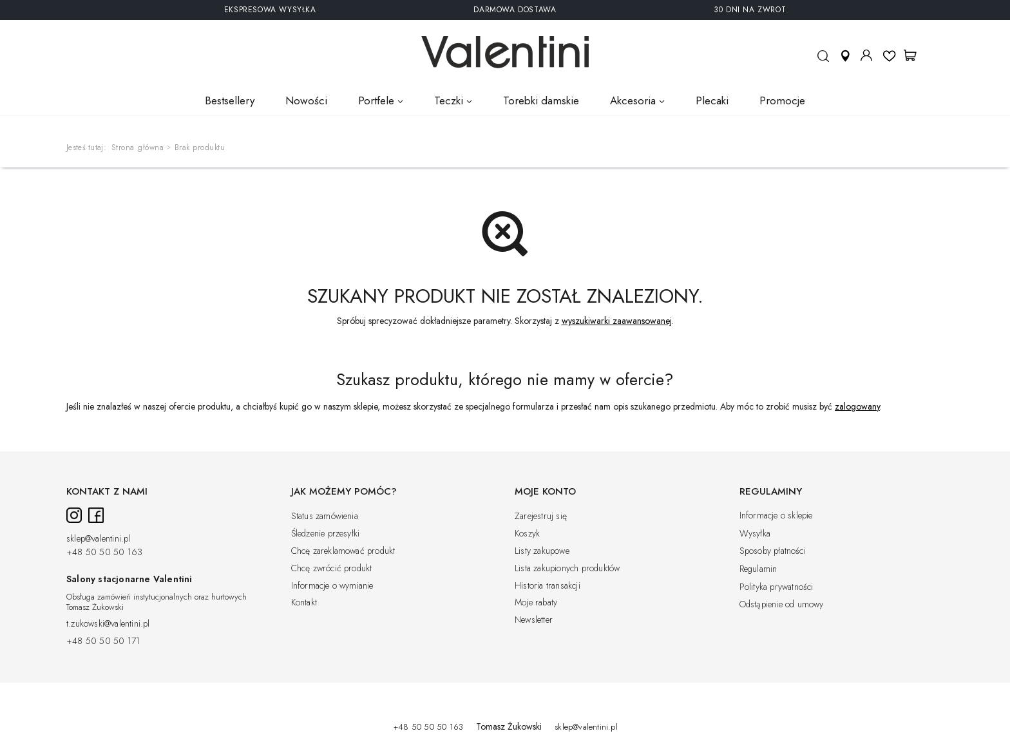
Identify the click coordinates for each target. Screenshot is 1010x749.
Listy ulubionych (889, 55)
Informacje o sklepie (776, 516)
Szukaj (822, 61)
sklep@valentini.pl (98, 539)
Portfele (376, 100)
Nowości (306, 100)
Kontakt (304, 603)
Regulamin (758, 569)
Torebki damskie (541, 100)
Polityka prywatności (776, 587)
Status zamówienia (324, 516)
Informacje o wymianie (332, 586)
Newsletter (534, 620)
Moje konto (866, 55)
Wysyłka (754, 534)
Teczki (448, 100)
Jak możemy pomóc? (344, 492)
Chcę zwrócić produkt (331, 569)
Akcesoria (633, 100)
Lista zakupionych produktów (567, 569)
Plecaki (712, 100)
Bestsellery (229, 100)
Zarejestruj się (541, 516)
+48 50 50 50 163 (104, 552)
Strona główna (137, 147)
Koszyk (527, 534)
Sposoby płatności (772, 551)
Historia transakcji (547, 586)
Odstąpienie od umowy (781, 605)
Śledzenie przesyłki (325, 534)
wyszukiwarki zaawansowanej (617, 320)
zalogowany (857, 406)
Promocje (782, 100)
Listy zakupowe (542, 551)
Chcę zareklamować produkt (343, 551)
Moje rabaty (536, 603)
